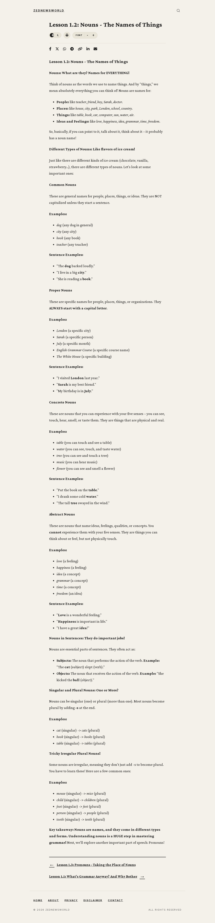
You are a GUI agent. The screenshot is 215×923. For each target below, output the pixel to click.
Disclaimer (92, 900)
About (53, 900)
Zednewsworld (48, 10)
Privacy (71, 900)
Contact (115, 900)
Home (37, 900)
